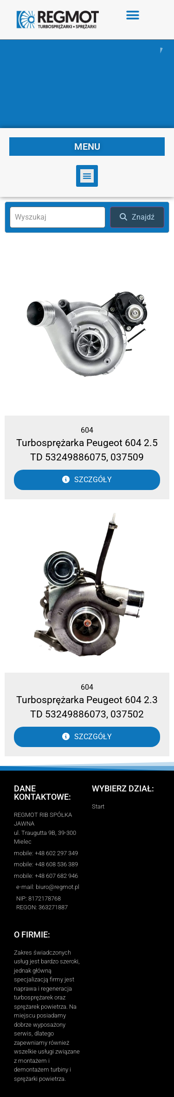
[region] (87, 84)
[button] (132, 15)
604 (87, 430)
